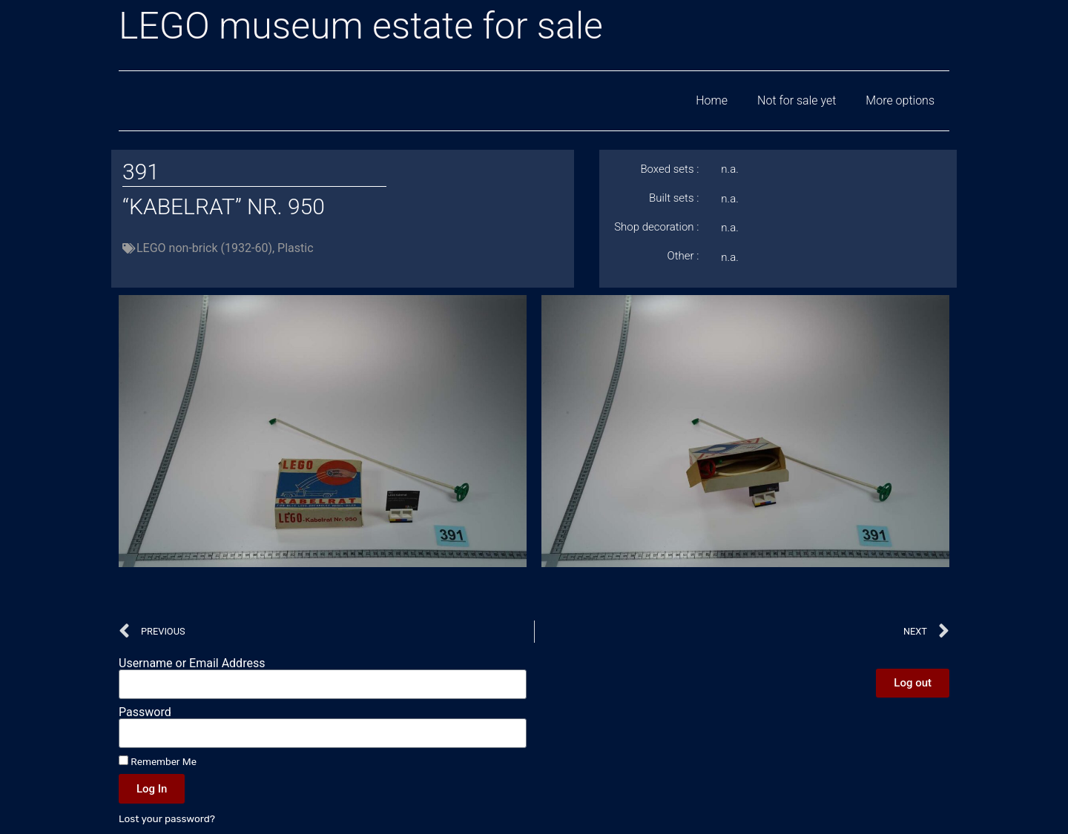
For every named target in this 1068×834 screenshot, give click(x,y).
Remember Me (158, 761)
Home (712, 100)
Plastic (295, 248)
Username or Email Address (192, 663)
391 (140, 172)
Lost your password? (167, 818)
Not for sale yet (796, 100)
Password (145, 712)
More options (900, 100)
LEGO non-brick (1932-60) (204, 248)
